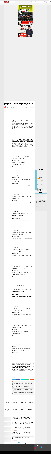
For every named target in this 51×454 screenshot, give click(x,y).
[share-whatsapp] (29, 107)
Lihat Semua (19, 442)
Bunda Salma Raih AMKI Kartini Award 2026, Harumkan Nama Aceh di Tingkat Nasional (22, 418)
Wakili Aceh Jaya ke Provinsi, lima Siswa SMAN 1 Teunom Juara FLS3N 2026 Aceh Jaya (22, 423)
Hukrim (23, 451)
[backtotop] (25, 444)
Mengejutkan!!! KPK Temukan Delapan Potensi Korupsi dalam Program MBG (40, 209)
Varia (21, 451)
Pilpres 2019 (6, 101)
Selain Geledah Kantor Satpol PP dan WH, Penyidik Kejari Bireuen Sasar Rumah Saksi (21, 433)
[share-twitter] (27, 107)
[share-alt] (14, 379)
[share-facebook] (26, 107)
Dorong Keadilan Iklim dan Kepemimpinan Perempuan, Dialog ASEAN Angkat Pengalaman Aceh (22, 429)
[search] (23, 2)
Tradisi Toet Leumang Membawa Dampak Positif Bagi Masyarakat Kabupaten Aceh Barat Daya (41, 176)
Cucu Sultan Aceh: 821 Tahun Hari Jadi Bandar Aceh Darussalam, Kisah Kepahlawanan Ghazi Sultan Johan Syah (41, 189)
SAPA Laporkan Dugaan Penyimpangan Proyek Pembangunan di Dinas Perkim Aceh (40, 205)
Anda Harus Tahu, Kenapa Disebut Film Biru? (41, 171)
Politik (25, 451)
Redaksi (27, 451)
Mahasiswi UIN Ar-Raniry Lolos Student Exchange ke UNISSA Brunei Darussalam (21, 438)
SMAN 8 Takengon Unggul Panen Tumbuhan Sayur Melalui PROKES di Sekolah (41, 180)
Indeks (30, 451)
